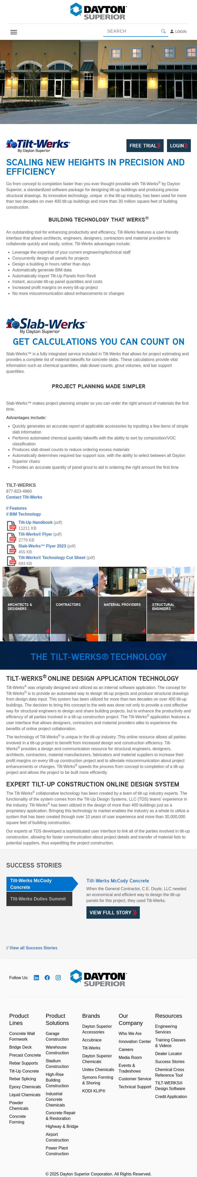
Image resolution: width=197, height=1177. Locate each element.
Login (178, 31)
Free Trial (145, 145)
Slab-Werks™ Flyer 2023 (42, 546)
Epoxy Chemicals (25, 1087)
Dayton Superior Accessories (97, 1029)
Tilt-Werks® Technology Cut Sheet (51, 557)
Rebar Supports (23, 1063)
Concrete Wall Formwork (22, 1036)
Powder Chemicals (18, 1106)
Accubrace (92, 1040)
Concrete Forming (17, 1119)
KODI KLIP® (93, 1091)
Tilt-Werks (91, 1048)
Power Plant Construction (57, 1151)
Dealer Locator (168, 1053)
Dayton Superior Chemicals (97, 1059)
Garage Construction (57, 1036)
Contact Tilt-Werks (24, 497)
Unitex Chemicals (98, 1069)
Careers (126, 1049)
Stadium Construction (57, 1064)
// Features (16, 508)
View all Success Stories (33, 948)
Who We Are (130, 1033)
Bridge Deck (20, 1047)
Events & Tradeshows (130, 1068)
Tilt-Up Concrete (24, 1071)
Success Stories (170, 1061)
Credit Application (171, 1096)
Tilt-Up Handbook (35, 522)
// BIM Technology (23, 514)
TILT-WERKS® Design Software (170, 1086)
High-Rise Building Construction (57, 1080)
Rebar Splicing (22, 1079)
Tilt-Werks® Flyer (35, 534)
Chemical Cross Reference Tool (169, 1072)
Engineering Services (166, 1029)
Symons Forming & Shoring (97, 1080)
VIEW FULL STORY (113, 912)
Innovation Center (135, 1041)
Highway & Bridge (62, 1126)
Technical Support (135, 1087)
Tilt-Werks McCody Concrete (31, 884)
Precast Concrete (25, 1055)
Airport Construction (57, 1137)
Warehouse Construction (57, 1050)
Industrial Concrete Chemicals (55, 1099)
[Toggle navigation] (13, 32)
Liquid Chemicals (25, 1095)
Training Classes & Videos (170, 1043)
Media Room (130, 1057)
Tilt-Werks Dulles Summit (38, 898)
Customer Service (135, 1079)
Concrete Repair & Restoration (61, 1116)
